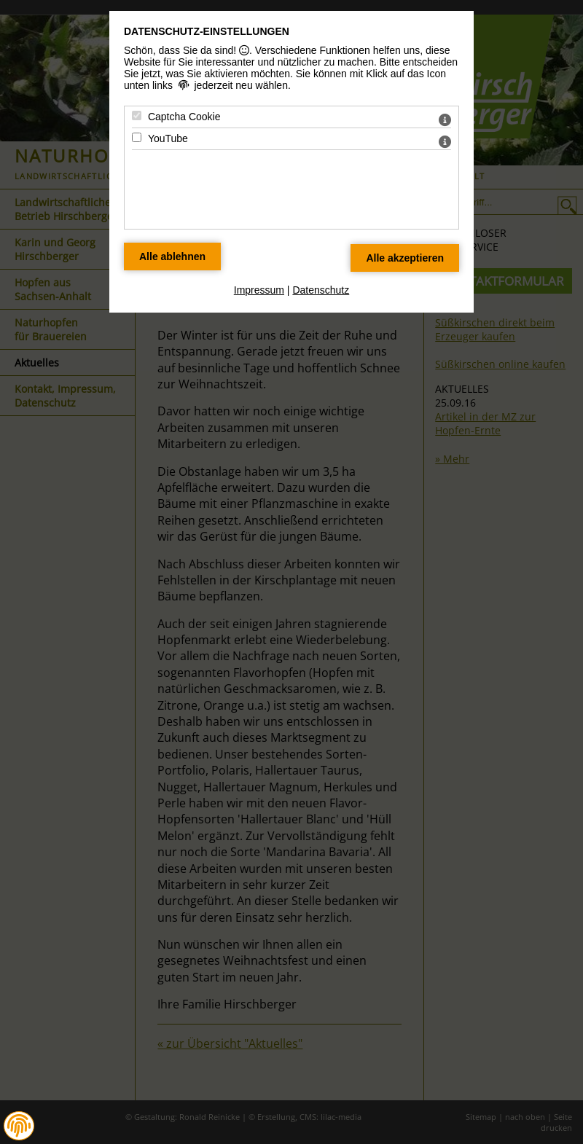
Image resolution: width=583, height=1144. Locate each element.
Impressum (259, 290)
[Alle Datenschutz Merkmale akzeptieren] (405, 258)
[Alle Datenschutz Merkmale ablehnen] (172, 256)
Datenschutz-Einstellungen (206, 31)
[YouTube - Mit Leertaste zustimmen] (136, 137)
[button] (19, 1125)
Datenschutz (320, 290)
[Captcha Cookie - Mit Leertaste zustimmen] (136, 115)
